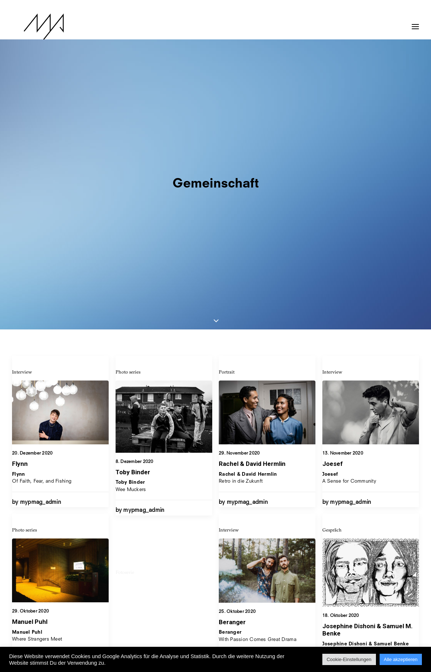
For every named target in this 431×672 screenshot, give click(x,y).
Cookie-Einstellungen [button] (349, 659)
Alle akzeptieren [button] (401, 659)
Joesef (332, 265)
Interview (22, 167)
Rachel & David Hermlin (252, 259)
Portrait (226, 167)
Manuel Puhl (29, 443)
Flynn (20, 259)
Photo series (128, 167)
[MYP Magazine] (32, 26)
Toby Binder (133, 267)
